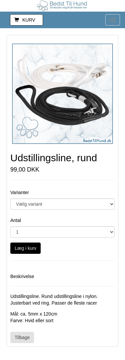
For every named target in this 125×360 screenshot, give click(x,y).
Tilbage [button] (22, 337)
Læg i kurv (25, 248)
